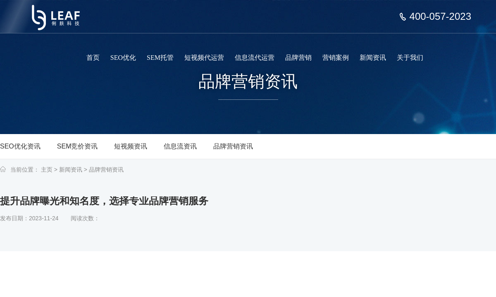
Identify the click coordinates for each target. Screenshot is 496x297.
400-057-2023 (440, 16)
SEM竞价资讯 (77, 146)
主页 (46, 169)
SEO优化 (123, 57)
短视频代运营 (204, 57)
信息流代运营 (254, 57)
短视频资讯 (130, 146)
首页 (93, 57)
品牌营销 (298, 57)
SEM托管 (160, 57)
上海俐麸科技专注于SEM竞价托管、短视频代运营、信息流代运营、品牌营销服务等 (61, 11)
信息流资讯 (180, 146)
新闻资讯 (373, 57)
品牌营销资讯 (233, 146)
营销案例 (335, 57)
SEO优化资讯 (20, 146)
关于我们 (410, 57)
